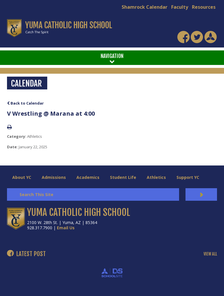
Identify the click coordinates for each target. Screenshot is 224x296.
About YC (21, 177)
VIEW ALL (210, 254)
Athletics (156, 177)
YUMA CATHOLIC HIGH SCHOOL (78, 212)
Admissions (54, 177)
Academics (87, 177)
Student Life (123, 177)
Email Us (66, 227)
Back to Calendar (25, 103)
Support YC (187, 177)
